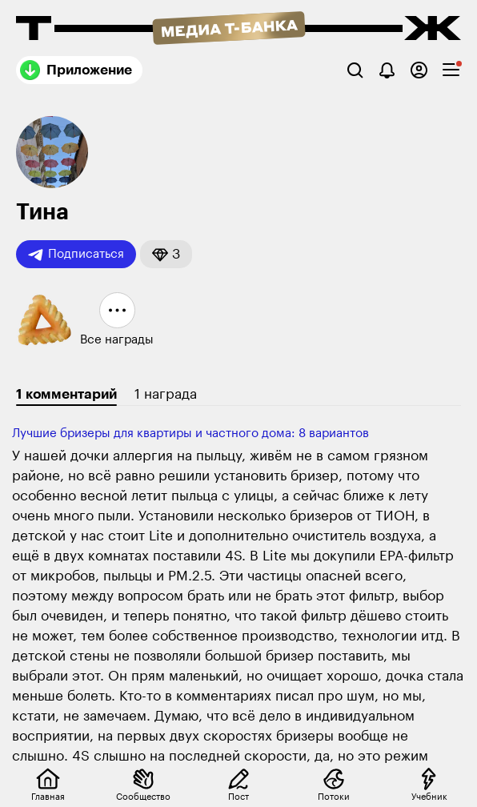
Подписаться (76, 255)
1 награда (165, 394)
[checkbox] (451, 70)
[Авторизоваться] (419, 70)
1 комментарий (66, 394)
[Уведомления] (387, 70)
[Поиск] (355, 70)
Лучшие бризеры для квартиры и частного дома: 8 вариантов (190, 434)
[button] (166, 254)
